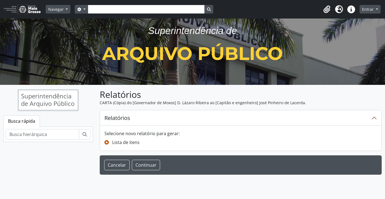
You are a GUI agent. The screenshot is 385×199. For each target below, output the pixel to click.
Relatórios (117, 118)
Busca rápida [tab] (21, 121)
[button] (327, 9)
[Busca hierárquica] (42, 134)
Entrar (368, 9)
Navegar (56, 9)
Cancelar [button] (117, 165)
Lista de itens (126, 142)
